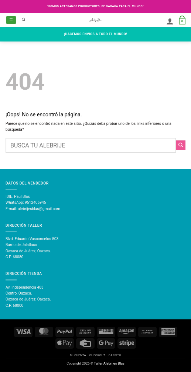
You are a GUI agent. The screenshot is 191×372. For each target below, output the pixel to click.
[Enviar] (180, 145)
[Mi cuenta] (170, 21)
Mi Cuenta (78, 355)
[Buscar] (23, 20)
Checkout (97, 355)
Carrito (114, 355)
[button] (11, 20)
